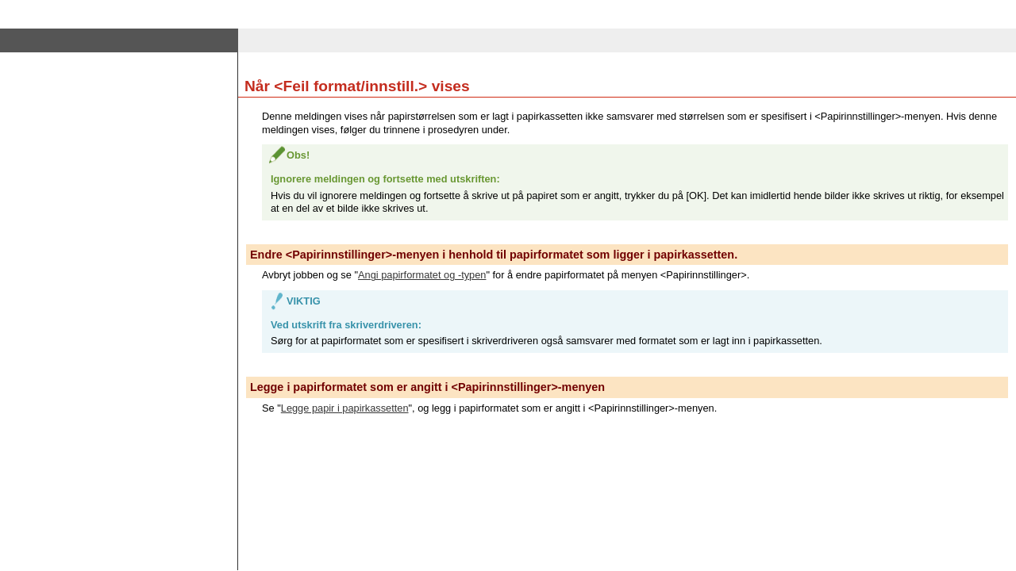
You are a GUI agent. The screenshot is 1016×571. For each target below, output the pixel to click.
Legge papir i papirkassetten (345, 408)
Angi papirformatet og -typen (422, 275)
